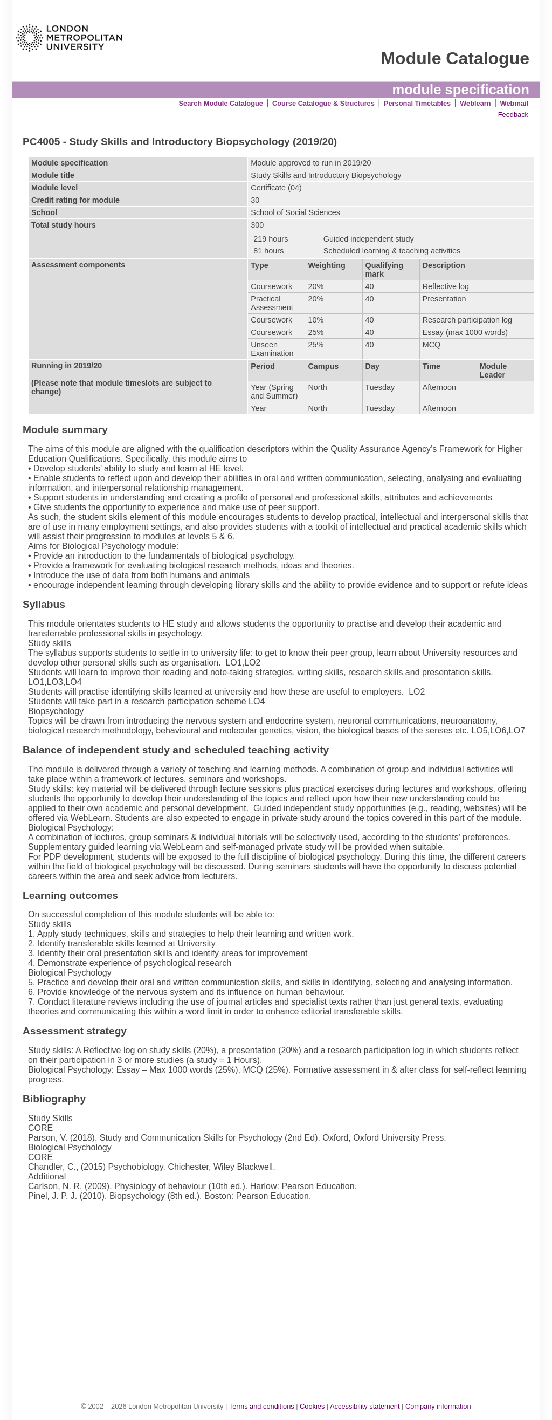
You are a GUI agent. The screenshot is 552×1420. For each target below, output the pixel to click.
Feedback (513, 115)
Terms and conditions (261, 1406)
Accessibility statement (364, 1406)
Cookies (312, 1406)
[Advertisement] (281, 1290)
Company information (438, 1406)
